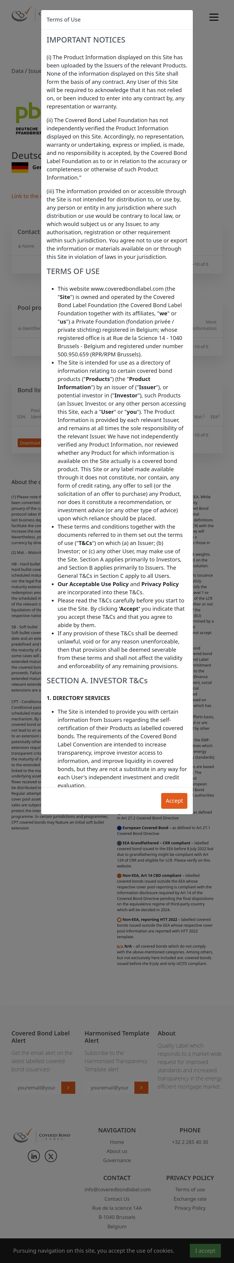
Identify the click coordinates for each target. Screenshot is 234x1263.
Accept (174, 800)
